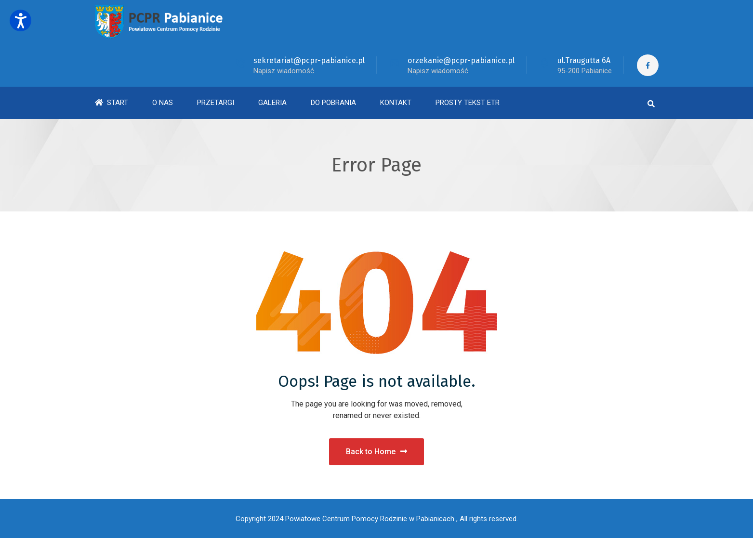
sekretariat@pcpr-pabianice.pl (309, 60)
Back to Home (376, 451)
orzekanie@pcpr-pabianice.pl (461, 60)
